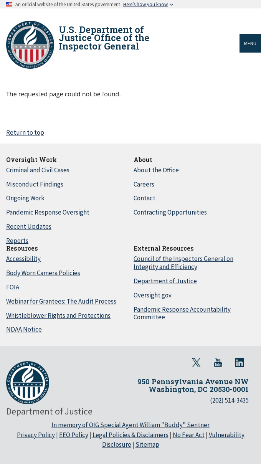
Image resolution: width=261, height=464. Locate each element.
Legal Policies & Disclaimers (130, 435)
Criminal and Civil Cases (37, 170)
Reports (17, 240)
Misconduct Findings (34, 184)
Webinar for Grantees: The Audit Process (61, 301)
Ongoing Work (25, 198)
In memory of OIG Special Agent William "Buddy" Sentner (130, 425)
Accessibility (23, 258)
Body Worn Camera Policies (43, 273)
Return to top (25, 132)
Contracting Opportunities (170, 212)
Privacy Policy (36, 435)
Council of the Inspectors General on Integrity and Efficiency (183, 262)
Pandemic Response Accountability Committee (182, 313)
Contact (144, 198)
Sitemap (147, 444)
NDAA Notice (24, 329)
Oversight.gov (153, 295)
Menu (250, 43)
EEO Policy (73, 435)
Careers (144, 184)
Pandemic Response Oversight (47, 212)
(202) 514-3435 (229, 400)
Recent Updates (28, 226)
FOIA (12, 287)
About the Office (156, 170)
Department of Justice (165, 281)
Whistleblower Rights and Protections (58, 315)
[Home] (30, 45)
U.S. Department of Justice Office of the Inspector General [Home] (104, 37)
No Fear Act (189, 435)
